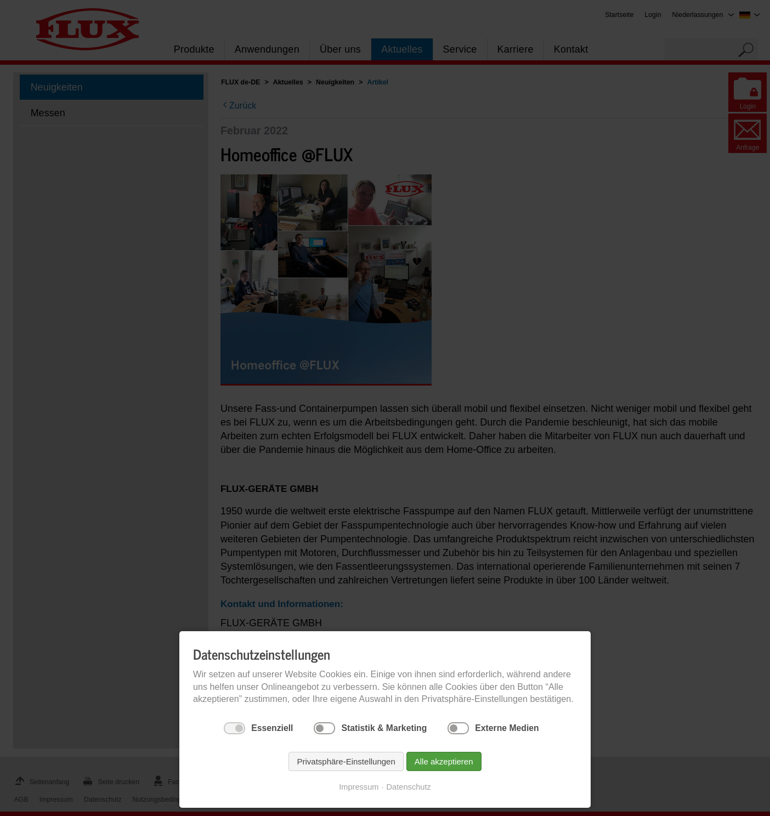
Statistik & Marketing (384, 728)
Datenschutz (409, 787)
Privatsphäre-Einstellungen (346, 761)
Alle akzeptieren (444, 761)
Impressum (358, 787)
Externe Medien (507, 728)
